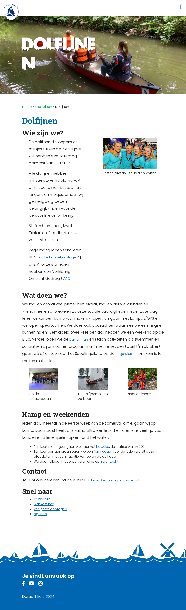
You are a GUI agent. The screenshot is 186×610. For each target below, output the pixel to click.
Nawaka (102, 446)
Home (27, 106)
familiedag (102, 451)
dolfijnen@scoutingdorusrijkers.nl (113, 480)
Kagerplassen (127, 353)
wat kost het (44, 504)
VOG (66, 278)
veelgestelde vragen (50, 509)
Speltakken (43, 106)
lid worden (42, 499)
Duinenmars (79, 339)
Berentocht (109, 461)
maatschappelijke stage (56, 257)
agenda (40, 514)
